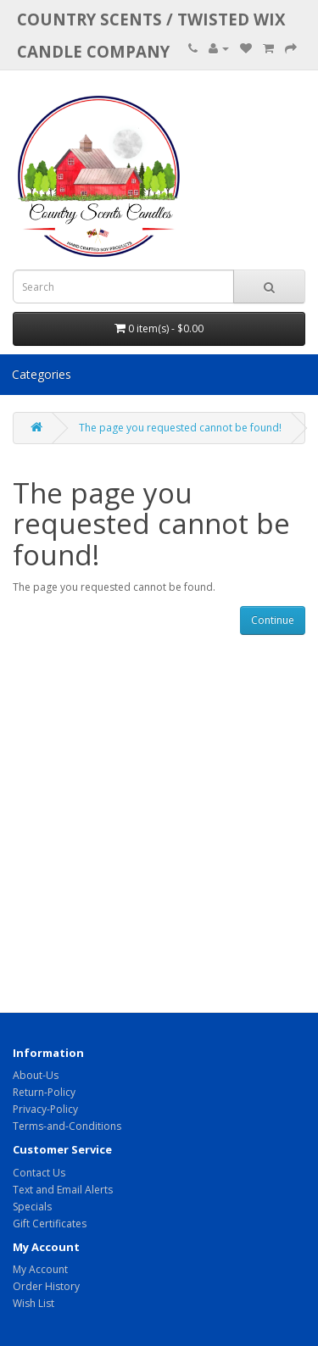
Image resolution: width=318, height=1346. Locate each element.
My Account (40, 1269)
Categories (41, 374)
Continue (272, 620)
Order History (46, 1286)
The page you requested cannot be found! (180, 427)
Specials (32, 1206)
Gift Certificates (49, 1223)
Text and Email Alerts (63, 1189)
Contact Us (39, 1172)
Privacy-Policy (45, 1109)
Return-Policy (44, 1092)
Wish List (33, 1303)
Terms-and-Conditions (67, 1126)
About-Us (36, 1075)
